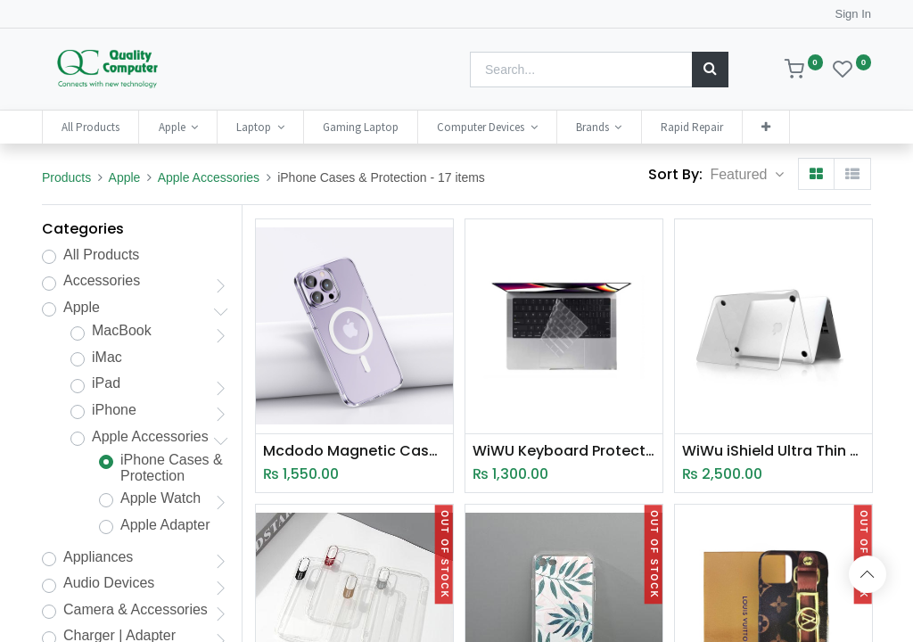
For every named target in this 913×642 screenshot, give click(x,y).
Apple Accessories (208, 177)
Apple (125, 177)
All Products (101, 254)
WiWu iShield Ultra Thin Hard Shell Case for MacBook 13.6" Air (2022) (773, 451)
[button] (766, 127)
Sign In (853, 14)
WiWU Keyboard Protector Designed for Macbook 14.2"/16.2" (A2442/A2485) (564, 451)
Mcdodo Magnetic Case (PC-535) (354, 451)
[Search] (710, 69)
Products (66, 177)
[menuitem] (90, 127)
